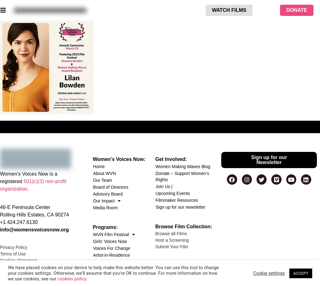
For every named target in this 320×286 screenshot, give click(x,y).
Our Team (102, 180)
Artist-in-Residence (111, 255)
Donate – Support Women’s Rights (182, 176)
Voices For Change (111, 248)
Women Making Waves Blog (183, 166)
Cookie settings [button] (269, 273)
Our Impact (107, 200)
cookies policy (72, 279)
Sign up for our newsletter (181, 207)
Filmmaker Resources (177, 200)
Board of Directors (110, 187)
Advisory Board (108, 193)
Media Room (105, 207)
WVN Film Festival (114, 234)
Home (99, 166)
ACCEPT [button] (300, 273)
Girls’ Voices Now (110, 241)
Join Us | (164, 186)
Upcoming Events (173, 193)
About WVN (104, 173)
